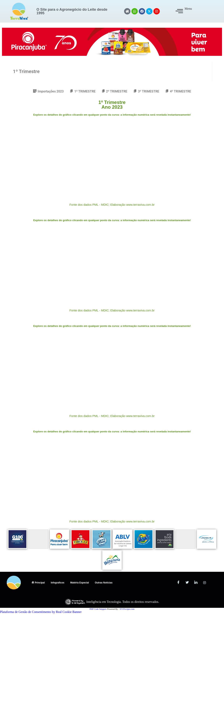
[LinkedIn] (196, 583)
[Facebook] (178, 583)
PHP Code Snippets (98, 609)
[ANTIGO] (213, 583)
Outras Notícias (104, 582)
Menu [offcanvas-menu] (184, 11)
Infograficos (57, 582)
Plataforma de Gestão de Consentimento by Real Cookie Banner (40, 612)
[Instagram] (205, 583)
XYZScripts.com (127, 609)
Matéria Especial (79, 582)
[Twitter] (187, 583)
